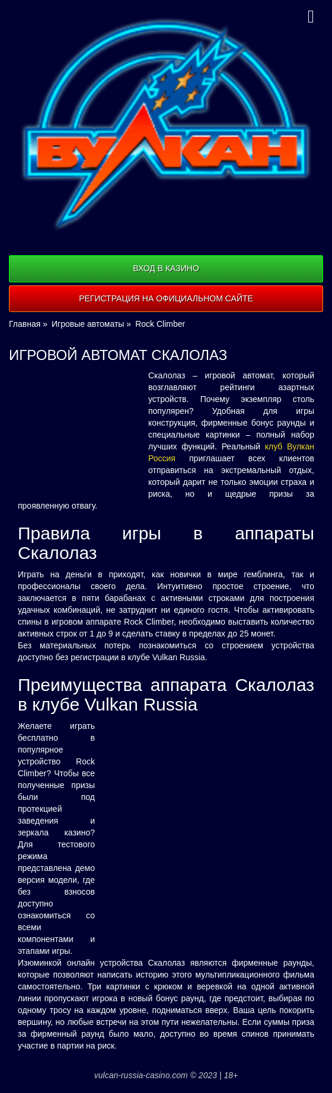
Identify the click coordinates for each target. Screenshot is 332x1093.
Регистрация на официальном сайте (166, 298)
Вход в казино (166, 268)
